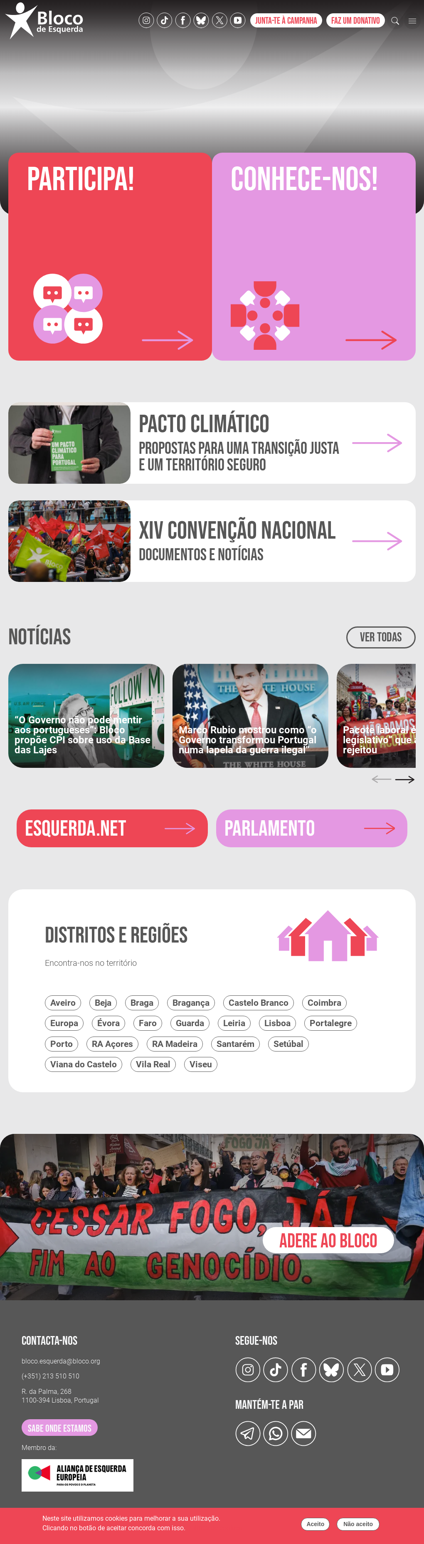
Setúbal (288, 1044)
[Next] (405, 779)
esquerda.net (75, 829)
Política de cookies (214, 1528)
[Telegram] (248, 1433)
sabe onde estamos (59, 1428)
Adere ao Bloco (328, 1240)
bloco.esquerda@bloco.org (61, 1360)
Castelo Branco (258, 1002)
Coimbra (324, 1002)
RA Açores (112, 1044)
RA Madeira (174, 1044)
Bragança (191, 1002)
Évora (108, 1023)
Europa (64, 1023)
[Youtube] (238, 20)
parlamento (270, 829)
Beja (103, 1002)
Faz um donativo (355, 21)
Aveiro (63, 1002)
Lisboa (277, 1023)
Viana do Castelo (83, 1064)
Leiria (234, 1023)
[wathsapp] (275, 1433)
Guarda (190, 1023)
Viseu (201, 1064)
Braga (142, 1002)
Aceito (315, 1524)
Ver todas (381, 637)
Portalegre (331, 1023)
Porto (61, 1044)
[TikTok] (165, 20)
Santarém (235, 1044)
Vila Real (153, 1064)
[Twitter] (201, 20)
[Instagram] (146, 20)
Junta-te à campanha (286, 21)
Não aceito (358, 1524)
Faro (148, 1023)
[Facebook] (183, 20)
